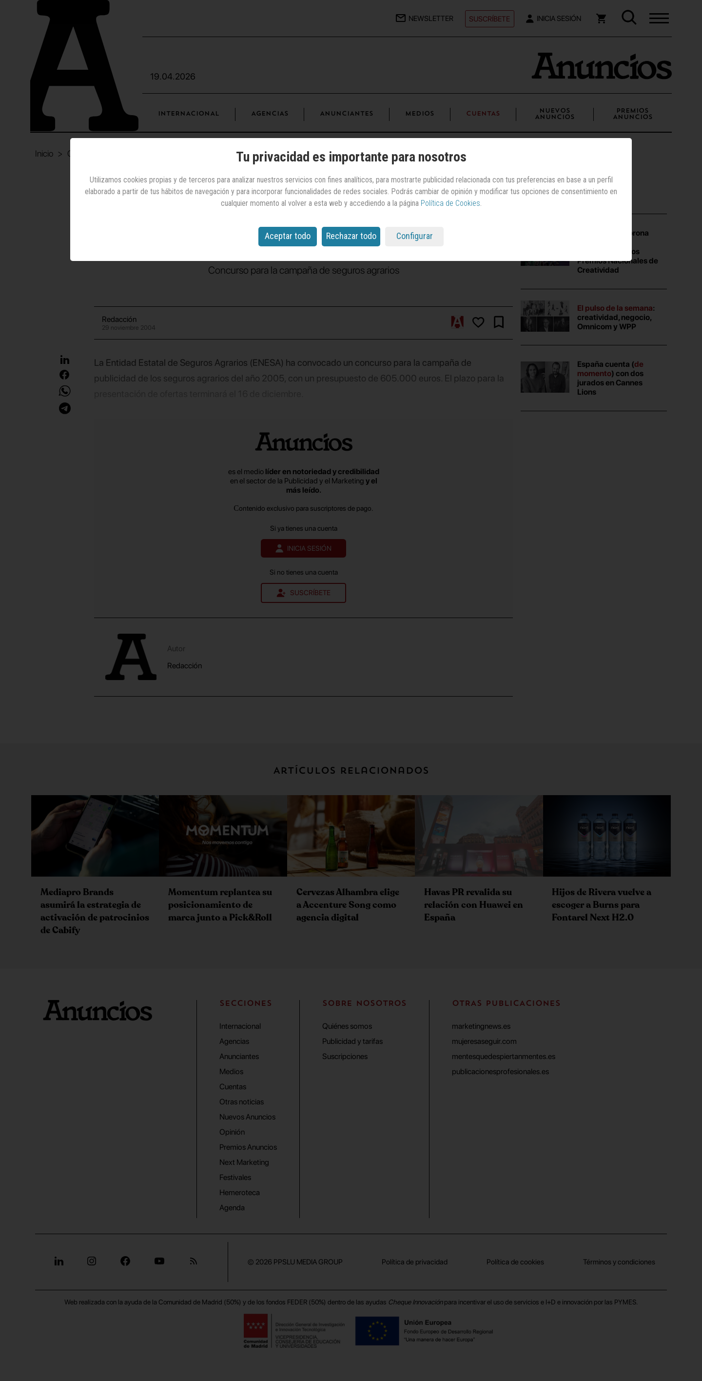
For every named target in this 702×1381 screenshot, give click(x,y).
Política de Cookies (450, 203)
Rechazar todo (351, 236)
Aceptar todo (288, 236)
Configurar (414, 236)
